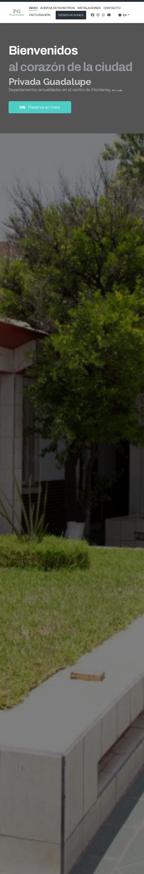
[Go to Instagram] (98, 15)
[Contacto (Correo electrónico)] (109, 15)
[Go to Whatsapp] (103, 15)
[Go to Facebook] (92, 15)
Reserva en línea (40, 107)
